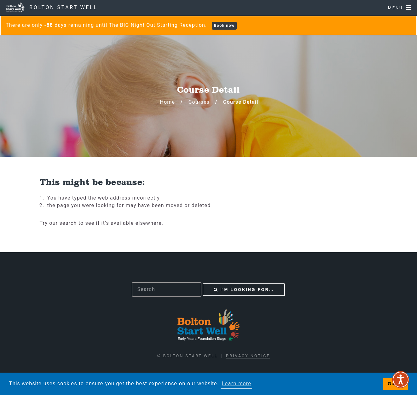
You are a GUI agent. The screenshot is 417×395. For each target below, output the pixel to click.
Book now (224, 25)
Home (167, 102)
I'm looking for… (247, 289)
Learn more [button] (236, 383)
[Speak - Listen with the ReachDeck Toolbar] (400, 379)
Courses (199, 102)
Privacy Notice (248, 355)
